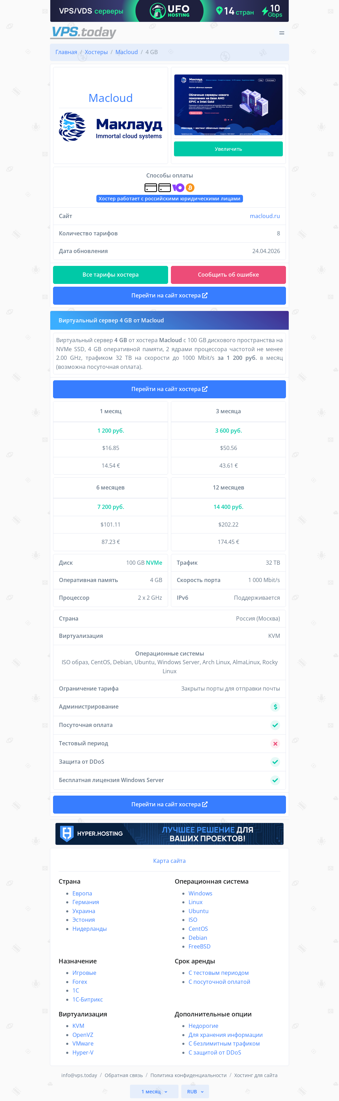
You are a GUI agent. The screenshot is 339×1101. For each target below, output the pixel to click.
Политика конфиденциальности (188, 1075)
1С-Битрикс (87, 999)
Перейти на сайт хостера (169, 389)
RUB (192, 1091)
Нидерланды (89, 929)
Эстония (83, 920)
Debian (198, 938)
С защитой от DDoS (215, 1052)
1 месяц (151, 1091)
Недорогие (203, 1026)
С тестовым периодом (219, 973)
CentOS (198, 929)
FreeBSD (200, 946)
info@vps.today (79, 1075)
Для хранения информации (226, 1035)
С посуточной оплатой (219, 982)
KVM (78, 1026)
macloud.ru (265, 216)
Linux (195, 902)
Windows (200, 893)
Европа (82, 893)
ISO (193, 920)
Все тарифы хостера (110, 274)
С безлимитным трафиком (224, 1043)
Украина (83, 911)
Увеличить (228, 149)
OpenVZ (82, 1035)
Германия (85, 902)
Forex (79, 982)
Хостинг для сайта (256, 1075)
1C (75, 990)
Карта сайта (169, 861)
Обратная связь (124, 1075)
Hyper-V (83, 1052)
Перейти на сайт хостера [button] (169, 295)
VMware (83, 1043)
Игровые (84, 973)
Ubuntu (199, 911)
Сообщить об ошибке (228, 274)
